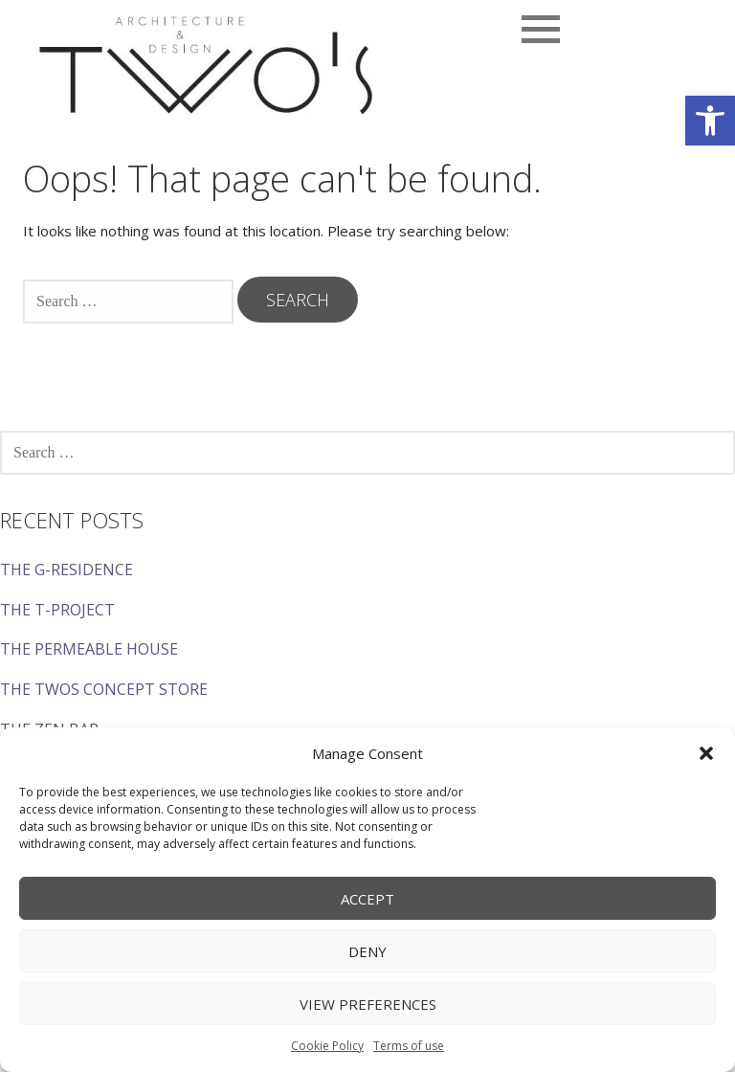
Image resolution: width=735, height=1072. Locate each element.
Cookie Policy (327, 1046)
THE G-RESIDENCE (66, 569)
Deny (367, 951)
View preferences (368, 1004)
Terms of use (408, 1046)
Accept (367, 898)
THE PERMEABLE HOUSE (89, 648)
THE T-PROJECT (57, 609)
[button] (710, 120)
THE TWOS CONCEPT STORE (104, 689)
